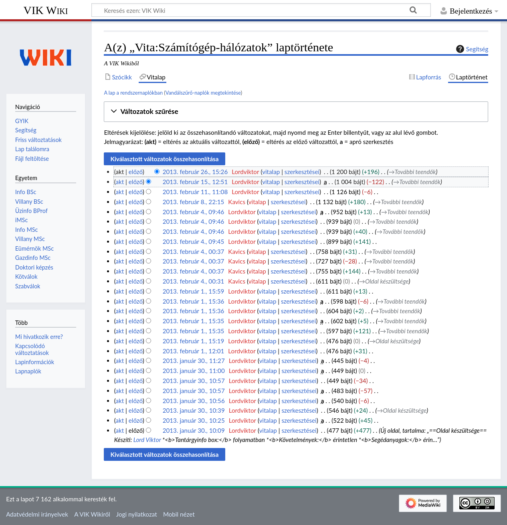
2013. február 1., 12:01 (193, 351)
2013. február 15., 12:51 (195, 181)
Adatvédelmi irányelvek (37, 514)
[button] (296, 111)
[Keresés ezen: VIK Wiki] (261, 10)
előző (136, 171)
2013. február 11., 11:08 (195, 191)
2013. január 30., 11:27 (194, 360)
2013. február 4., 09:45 (193, 241)
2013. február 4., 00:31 (193, 281)
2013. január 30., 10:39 (194, 410)
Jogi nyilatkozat (136, 514)
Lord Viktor (147, 439)
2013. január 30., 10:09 (194, 430)
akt (119, 181)
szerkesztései (302, 171)
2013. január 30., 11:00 (194, 370)
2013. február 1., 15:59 (193, 291)
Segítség (471, 49)
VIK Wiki (46, 10)
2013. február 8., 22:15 (193, 201)
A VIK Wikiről (92, 514)
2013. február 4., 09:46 (193, 211)
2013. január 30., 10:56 (194, 400)
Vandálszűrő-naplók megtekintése (203, 92)
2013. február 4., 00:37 (193, 251)
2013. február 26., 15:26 (195, 171)
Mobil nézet (179, 514)
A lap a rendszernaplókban (133, 92)
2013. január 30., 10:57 (194, 380)
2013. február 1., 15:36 (193, 301)
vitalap (271, 171)
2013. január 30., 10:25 (194, 420)
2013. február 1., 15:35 (193, 320)
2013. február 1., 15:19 (193, 341)
